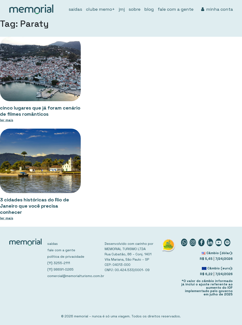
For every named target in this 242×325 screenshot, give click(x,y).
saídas (75, 9)
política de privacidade (65, 256)
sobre (134, 9)
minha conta (217, 9)
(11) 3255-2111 (58, 263)
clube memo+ (100, 9)
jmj (122, 9)
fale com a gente (176, 9)
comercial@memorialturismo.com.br (73, 276)
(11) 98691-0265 (60, 269)
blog (149, 9)
